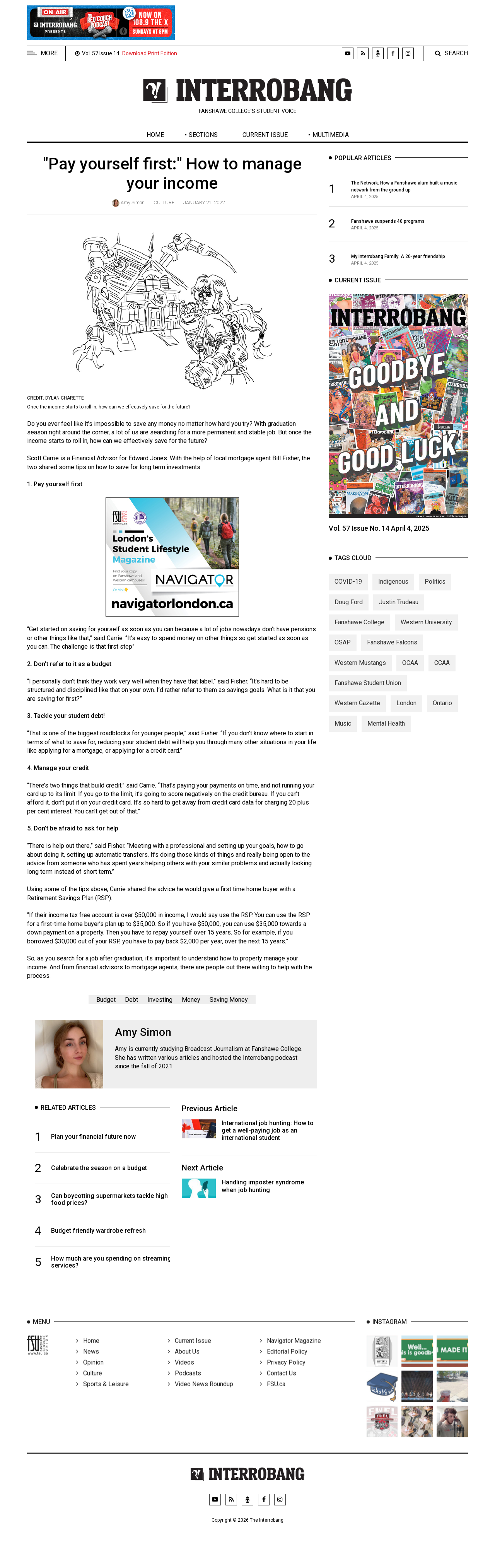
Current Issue (265, 134)
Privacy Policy (283, 1371)
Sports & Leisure (102, 1393)
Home (155, 134)
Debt (131, 999)
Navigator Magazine (290, 1349)
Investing (159, 999)
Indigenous (393, 588)
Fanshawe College (359, 628)
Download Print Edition (149, 53)
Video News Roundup (200, 1393)
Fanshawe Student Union (368, 690)
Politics (435, 588)
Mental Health (386, 730)
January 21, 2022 (204, 202)
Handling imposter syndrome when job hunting (263, 1186)
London (406, 710)
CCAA (442, 669)
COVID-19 (348, 588)
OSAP (343, 649)
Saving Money (229, 999)
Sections (203, 134)
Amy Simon (133, 202)
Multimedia (330, 134)
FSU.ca (272, 1393)
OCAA (410, 669)
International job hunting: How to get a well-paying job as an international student (268, 1130)
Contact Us (278, 1382)
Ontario (442, 710)
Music (343, 730)
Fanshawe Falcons (392, 649)
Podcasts (184, 1382)
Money (191, 999)
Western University (426, 628)
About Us (184, 1360)
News (87, 1360)
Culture (164, 202)
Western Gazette (357, 710)
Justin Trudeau (398, 608)
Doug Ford (349, 608)
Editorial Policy (283, 1360)
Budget (106, 999)
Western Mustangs (360, 669)
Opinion (90, 1371)
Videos (181, 1371)
